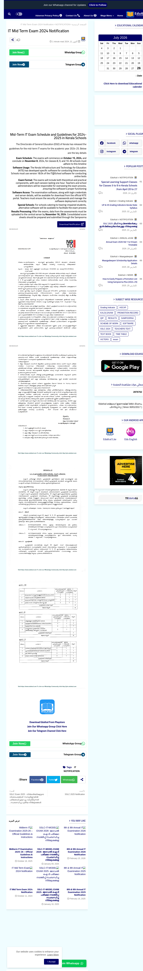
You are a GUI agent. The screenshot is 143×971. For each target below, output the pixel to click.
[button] (5, 14)
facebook (107, 143)
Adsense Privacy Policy (44, 15)
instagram (107, 151)
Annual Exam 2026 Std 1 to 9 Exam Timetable (117, 243)
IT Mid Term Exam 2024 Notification (17, 891)
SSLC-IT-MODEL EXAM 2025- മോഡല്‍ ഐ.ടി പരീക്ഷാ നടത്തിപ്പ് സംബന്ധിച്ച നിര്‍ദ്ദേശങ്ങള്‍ (43, 895)
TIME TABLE (117, 334)
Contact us (69, 15)
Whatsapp (63, 780)
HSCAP (119, 307)
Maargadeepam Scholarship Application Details (115, 262)
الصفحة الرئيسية (75, 24)
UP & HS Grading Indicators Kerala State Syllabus (115, 206)
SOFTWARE (124, 323)
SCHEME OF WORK (105, 323)
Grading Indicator (103, 307)
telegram (130, 151)
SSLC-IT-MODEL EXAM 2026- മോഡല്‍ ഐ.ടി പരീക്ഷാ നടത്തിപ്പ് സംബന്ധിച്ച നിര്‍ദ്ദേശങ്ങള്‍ (43, 854)
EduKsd (128, 498)
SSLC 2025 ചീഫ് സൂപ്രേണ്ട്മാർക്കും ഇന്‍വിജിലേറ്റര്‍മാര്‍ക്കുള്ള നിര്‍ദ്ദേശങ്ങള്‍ (114, 225)
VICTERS (100, 339)
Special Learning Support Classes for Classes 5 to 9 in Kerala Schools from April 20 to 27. (114, 185)
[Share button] (78, 779)
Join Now (15, 52)
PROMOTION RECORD (123, 313)
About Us (86, 15)
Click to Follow (93, 5)
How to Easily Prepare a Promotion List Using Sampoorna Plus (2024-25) (116, 280)
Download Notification (65, 224)
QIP (98, 318)
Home (116, 15)
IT (71, 767)
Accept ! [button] (47, 961)
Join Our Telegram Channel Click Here (43, 730)
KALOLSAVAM (102, 313)
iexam (111, 339)
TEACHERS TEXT (119, 329)
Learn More (49, 954)
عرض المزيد (10, 821)
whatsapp (129, 143)
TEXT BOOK (101, 334)
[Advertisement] (43, 97)
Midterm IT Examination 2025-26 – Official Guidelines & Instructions (17, 853)
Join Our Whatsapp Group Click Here (43, 726)
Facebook (32, 780)
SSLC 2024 (101, 329)
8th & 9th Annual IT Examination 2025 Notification (72, 892)
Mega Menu (102, 15)
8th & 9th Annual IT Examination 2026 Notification (72, 852)
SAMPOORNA (123, 318)
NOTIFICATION (59, 24)
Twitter (48, 780)
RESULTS (108, 318)
